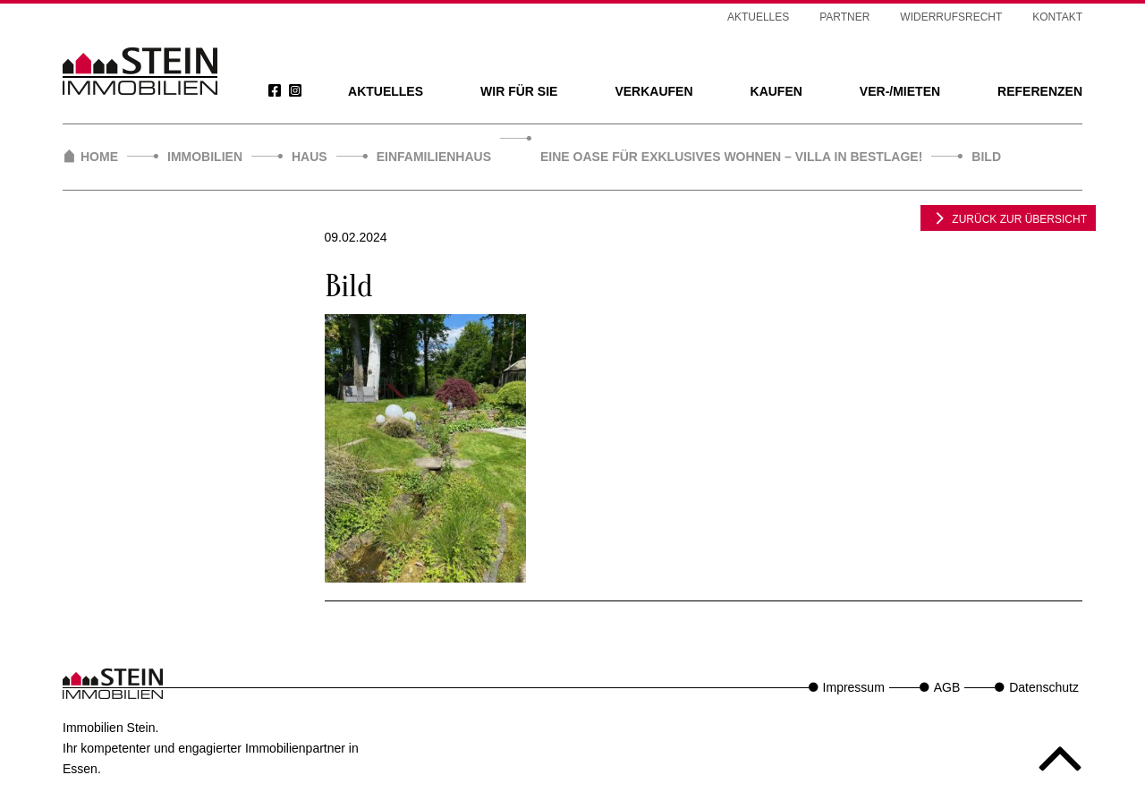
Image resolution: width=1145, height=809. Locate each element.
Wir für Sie (518, 91)
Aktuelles (385, 91)
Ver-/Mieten (900, 91)
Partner (844, 17)
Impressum (854, 687)
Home (99, 156)
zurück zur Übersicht (1008, 217)
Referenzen (1039, 91)
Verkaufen (653, 91)
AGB (947, 687)
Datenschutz (1044, 687)
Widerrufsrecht (951, 17)
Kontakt (1057, 17)
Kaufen (776, 91)
